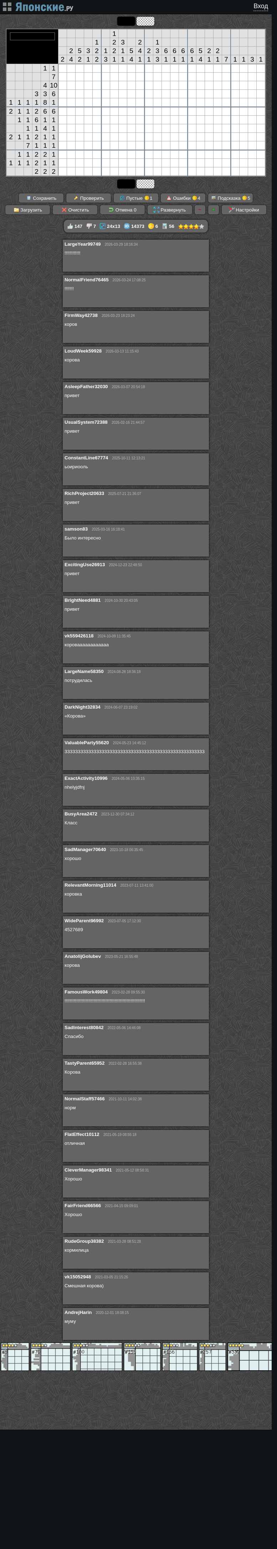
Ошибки (183, 198)
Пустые (136, 198)
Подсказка (230, 198)
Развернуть (170, 210)
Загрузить (28, 210)
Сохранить (41, 198)
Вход (260, 6)
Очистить (75, 210)
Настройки (244, 210)
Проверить (88, 198)
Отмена (122, 210)
